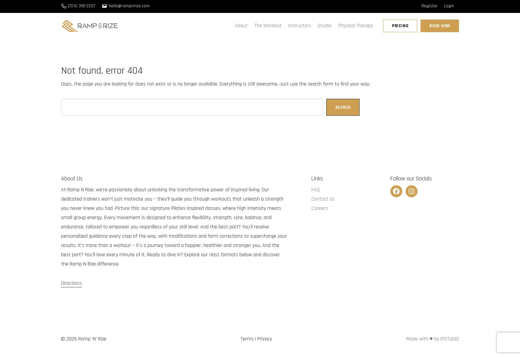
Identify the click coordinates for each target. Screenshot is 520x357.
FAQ (315, 189)
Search (343, 107)
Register (430, 6)
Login (449, 6)
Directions (71, 283)
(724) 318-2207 (81, 6)
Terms (247, 338)
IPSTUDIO (449, 338)
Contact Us (323, 199)
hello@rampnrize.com (129, 6)
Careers (319, 208)
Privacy (264, 338)
